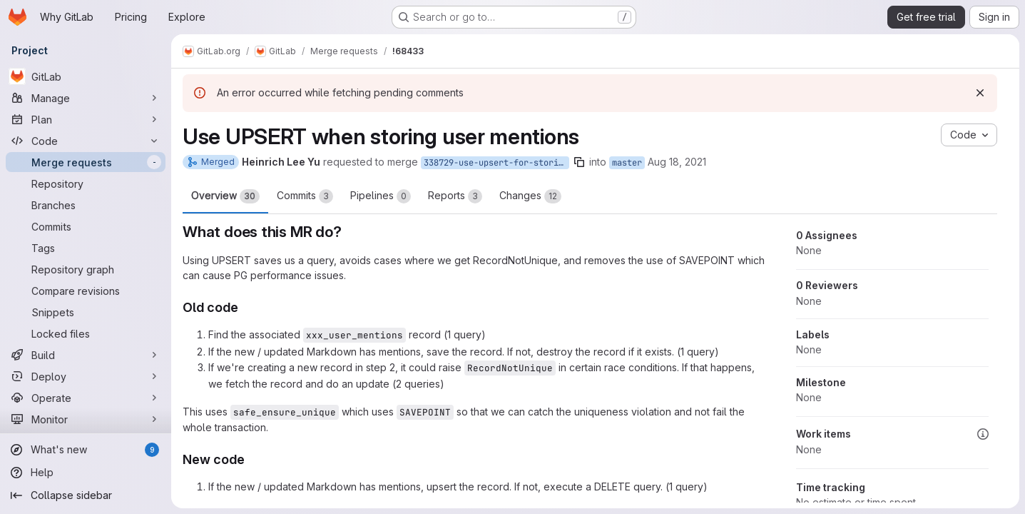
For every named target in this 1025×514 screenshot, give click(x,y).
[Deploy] (85, 376)
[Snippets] (85, 312)
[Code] (85, 141)
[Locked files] (85, 333)
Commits (305, 196)
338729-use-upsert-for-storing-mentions (496, 162)
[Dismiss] (980, 92)
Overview (225, 196)
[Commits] (85, 226)
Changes (530, 196)
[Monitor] (85, 419)
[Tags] (85, 248)
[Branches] (85, 205)
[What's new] (85, 450)
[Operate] (85, 398)
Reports (455, 196)
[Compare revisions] (85, 291)
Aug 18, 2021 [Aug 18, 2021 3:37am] (677, 162)
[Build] (85, 355)
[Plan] (85, 119)
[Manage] (85, 98)
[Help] (85, 473)
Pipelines (380, 196)
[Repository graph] (85, 269)
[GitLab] (85, 76)
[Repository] (85, 183)
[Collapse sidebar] (85, 495)
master (627, 162)
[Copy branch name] (579, 162)
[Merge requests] (85, 162)
